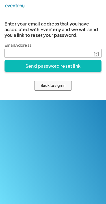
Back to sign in (53, 85)
